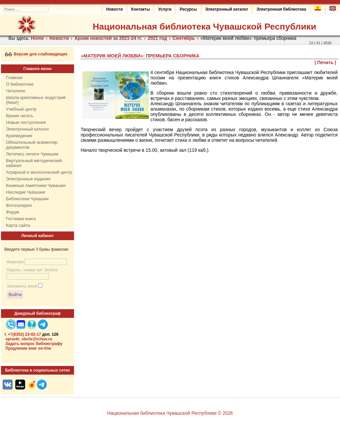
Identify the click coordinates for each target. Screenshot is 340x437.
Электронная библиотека (281, 9)
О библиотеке (20, 84)
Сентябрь (184, 38)
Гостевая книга (21, 218)
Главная (14, 77)
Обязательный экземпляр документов (31, 145)
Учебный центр (21, 109)
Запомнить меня (22, 286)
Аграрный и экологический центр (39, 172)
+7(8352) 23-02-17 (24, 334)
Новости (114, 9)
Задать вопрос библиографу (33, 343)
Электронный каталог (226, 9)
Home (37, 38)
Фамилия (15, 262)
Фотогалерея (19, 205)
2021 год (157, 38)
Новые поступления (26, 122)
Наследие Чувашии (25, 192)
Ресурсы (188, 9)
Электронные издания (28, 178)
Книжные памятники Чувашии (35, 185)
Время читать (19, 115)
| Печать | (325, 62)
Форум (12, 212)
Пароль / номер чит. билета (32, 270)
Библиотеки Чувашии (27, 198)
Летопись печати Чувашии (32, 153)
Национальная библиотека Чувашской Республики (204, 27)
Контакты (140, 9)
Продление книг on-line (28, 348)
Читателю (16, 90)
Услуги (164, 9)
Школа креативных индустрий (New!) (36, 100)
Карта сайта (18, 225)
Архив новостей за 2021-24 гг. (108, 38)
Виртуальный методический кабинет (34, 163)
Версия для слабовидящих (36, 54)
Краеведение (19, 135)
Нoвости (59, 38)
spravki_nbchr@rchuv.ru (28, 339)
